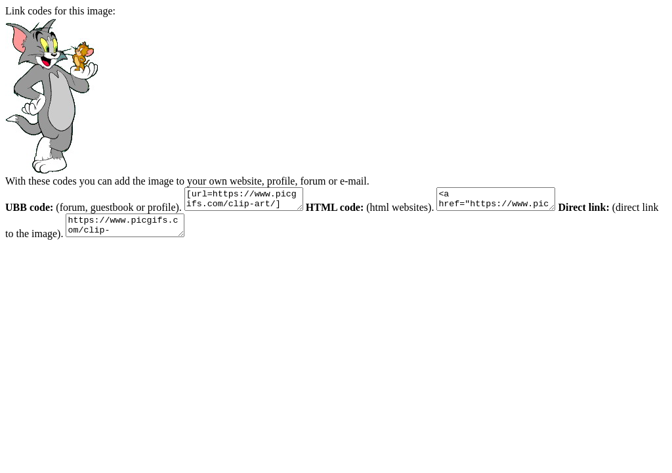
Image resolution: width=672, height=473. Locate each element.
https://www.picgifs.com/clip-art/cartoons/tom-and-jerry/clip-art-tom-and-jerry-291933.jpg (151, 231)
